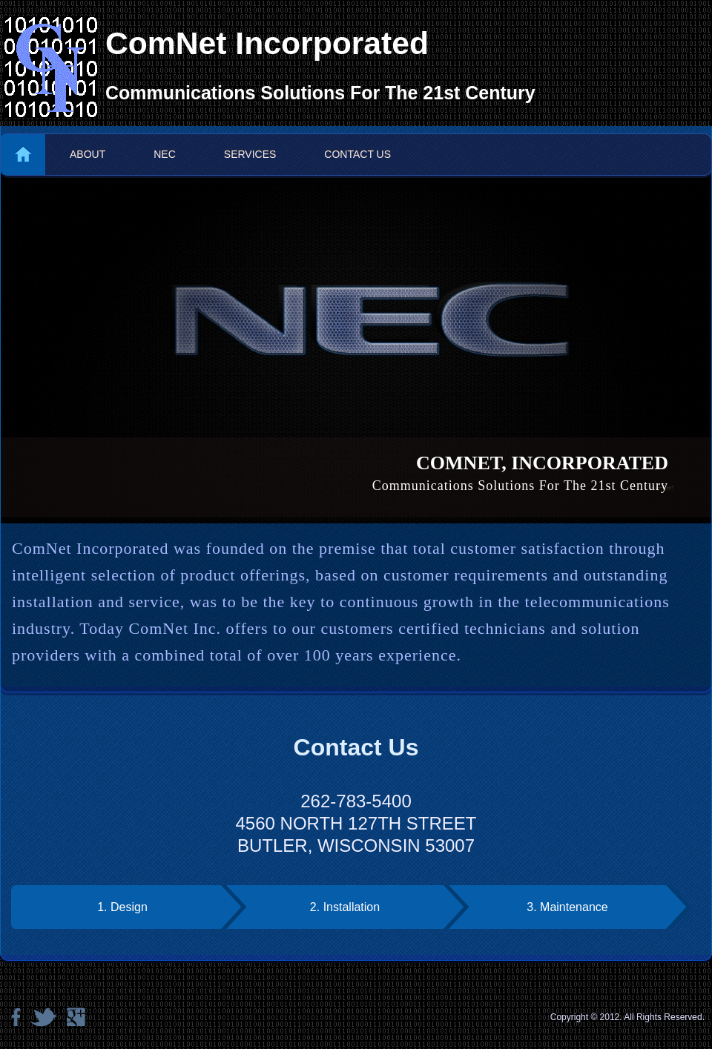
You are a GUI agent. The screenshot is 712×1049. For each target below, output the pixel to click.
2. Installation (345, 907)
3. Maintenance (567, 907)
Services (250, 154)
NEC (165, 154)
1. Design (122, 907)
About (87, 154)
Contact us (357, 154)
